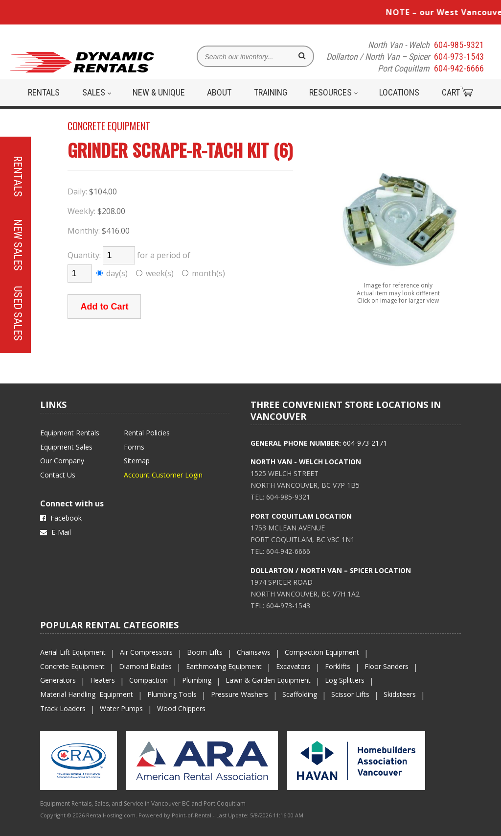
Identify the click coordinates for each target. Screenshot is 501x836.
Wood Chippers (181, 708)
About (219, 92)
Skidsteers (400, 694)
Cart (457, 92)
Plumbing (196, 680)
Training (270, 92)
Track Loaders (63, 708)
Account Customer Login (163, 474)
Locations (399, 92)
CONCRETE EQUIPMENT (109, 126)
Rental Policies (147, 432)
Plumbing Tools (172, 694)
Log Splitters (344, 680)
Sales (96, 92)
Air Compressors (146, 652)
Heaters (102, 680)
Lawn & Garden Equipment (268, 680)
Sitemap (137, 460)
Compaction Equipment (322, 652)
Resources (333, 92)
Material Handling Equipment (86, 694)
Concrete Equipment (72, 666)
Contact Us (57, 474)
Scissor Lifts (350, 694)
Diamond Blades (145, 666)
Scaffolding (299, 694)
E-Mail (55, 532)
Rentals (44, 92)
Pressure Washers (239, 694)
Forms (134, 447)
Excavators (293, 666)
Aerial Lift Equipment (73, 652)
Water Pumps (121, 708)
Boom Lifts (205, 652)
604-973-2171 (365, 443)
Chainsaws (254, 652)
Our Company (62, 460)
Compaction (148, 680)
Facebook (61, 518)
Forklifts (337, 666)
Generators (58, 680)
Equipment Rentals (69, 432)
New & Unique (159, 92)
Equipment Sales (66, 447)
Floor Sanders (386, 666)
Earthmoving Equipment (224, 666)
